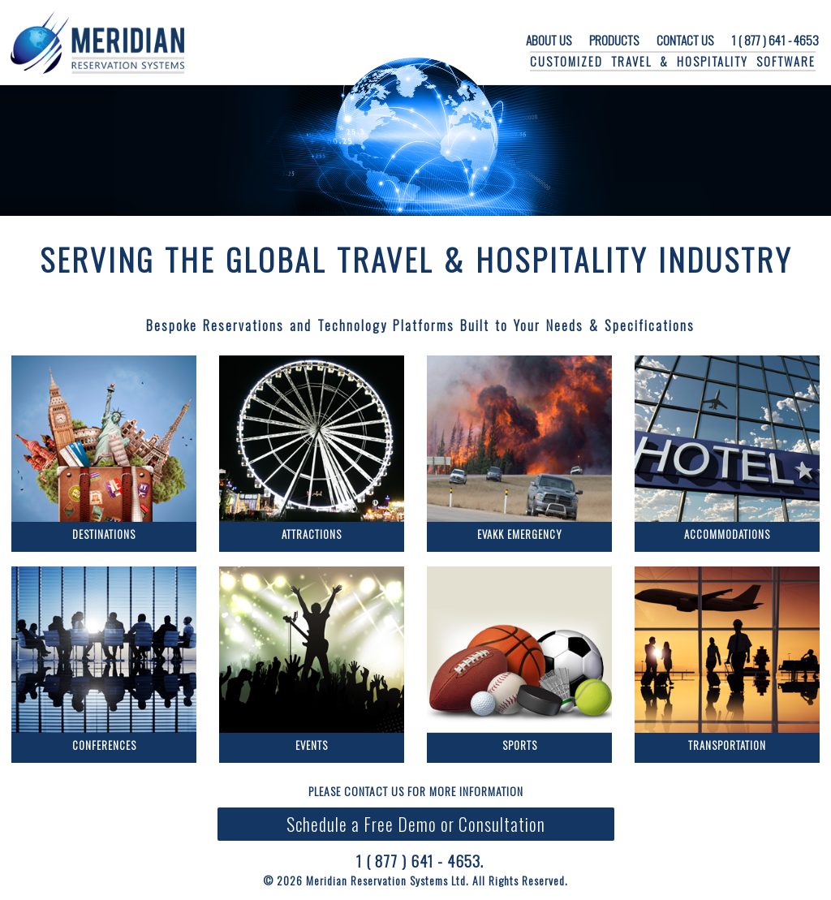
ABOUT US (548, 40)
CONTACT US (685, 40)
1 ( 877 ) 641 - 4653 (775, 40)
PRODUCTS (614, 40)
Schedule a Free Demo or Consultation (415, 824)
